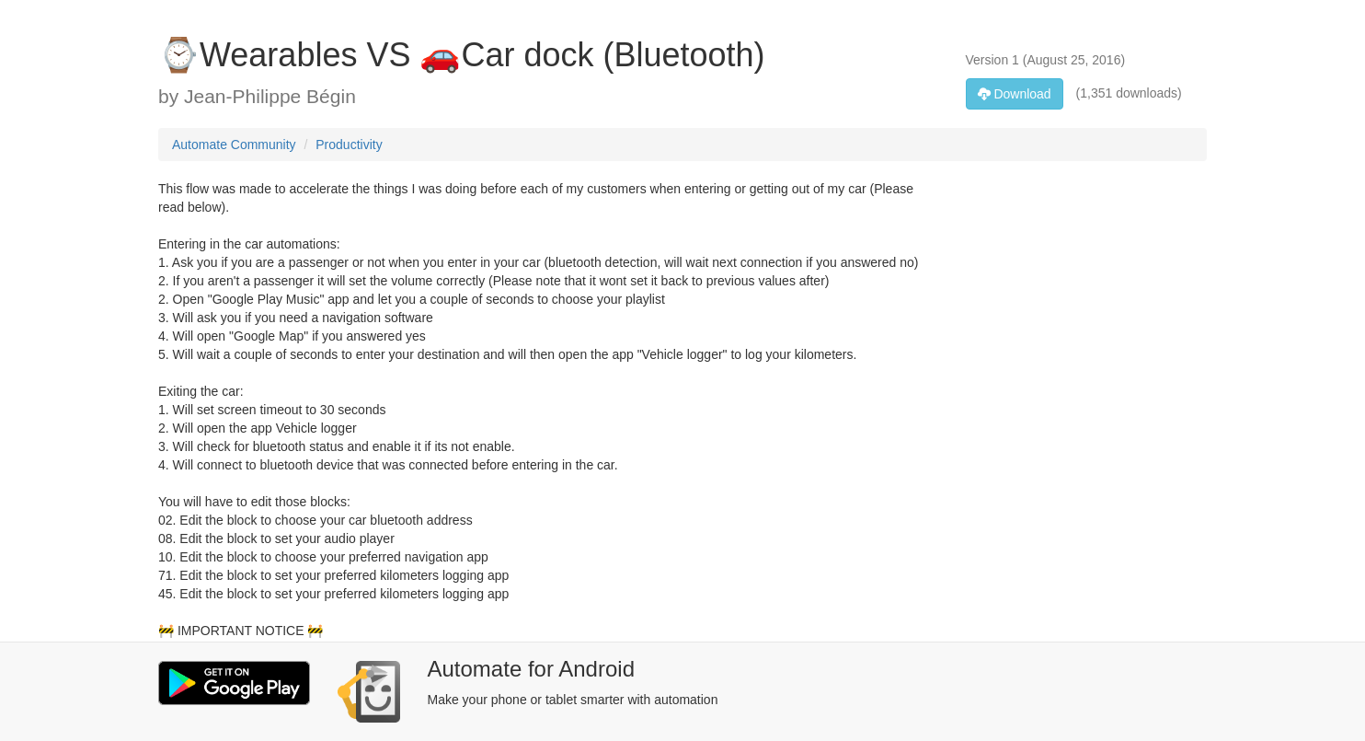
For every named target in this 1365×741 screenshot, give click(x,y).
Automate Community (234, 144)
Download (1014, 94)
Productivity (348, 144)
